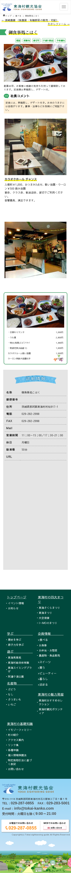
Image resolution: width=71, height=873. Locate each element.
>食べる (43, 640)
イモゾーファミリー (20, 730)
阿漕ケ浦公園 (16, 676)
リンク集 (13, 745)
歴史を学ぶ (14, 639)
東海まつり (45, 613)
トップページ (16, 597)
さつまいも (14, 699)
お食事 (43, 645)
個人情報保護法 (17, 755)
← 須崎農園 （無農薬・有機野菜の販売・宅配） (30, 20)
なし (10, 694)
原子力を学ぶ (16, 645)
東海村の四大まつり (51, 599)
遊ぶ (20, 651)
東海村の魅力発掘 (51, 694)
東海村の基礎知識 (20, 723)
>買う (41, 668)
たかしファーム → (59, 24)
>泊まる (43, 684)
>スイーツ (44, 662)
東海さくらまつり (49, 608)
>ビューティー (47, 673)
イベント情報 (16, 603)
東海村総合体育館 (18, 662)
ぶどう (12, 689)
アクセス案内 (16, 740)
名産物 (20, 683)
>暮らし (43, 679)
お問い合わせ (16, 769)
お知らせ (13, 608)
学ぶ (20, 633)
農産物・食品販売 (49, 655)
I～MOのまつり (48, 623)
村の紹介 (13, 735)
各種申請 (13, 750)
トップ (8, 15)
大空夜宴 (44, 618)
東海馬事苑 (14, 657)
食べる (18, 15)
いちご (12, 704)
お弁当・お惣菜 (48, 650)
